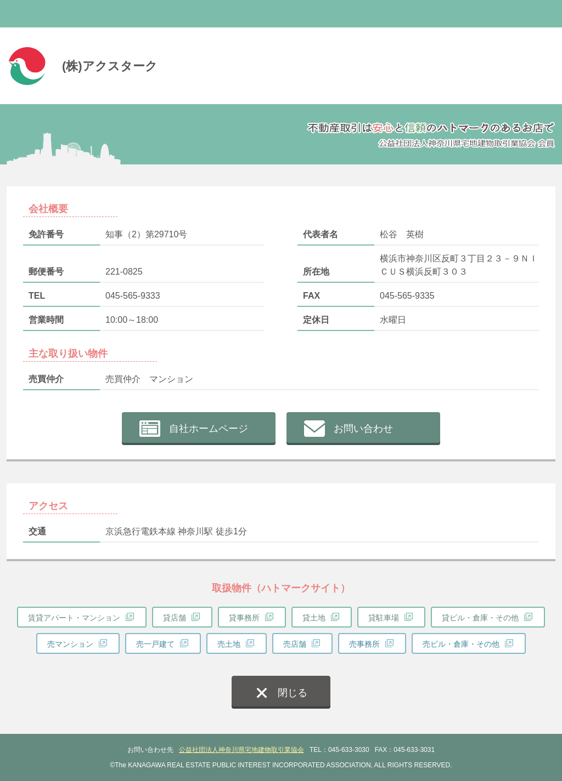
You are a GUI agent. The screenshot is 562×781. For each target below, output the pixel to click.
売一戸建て (155, 644)
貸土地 (313, 617)
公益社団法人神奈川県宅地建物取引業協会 (241, 750)
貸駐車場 (383, 617)
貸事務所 (244, 617)
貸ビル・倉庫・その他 (480, 617)
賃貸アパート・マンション (74, 617)
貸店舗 (174, 617)
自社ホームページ (208, 428)
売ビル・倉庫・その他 (461, 644)
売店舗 (294, 644)
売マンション (70, 644)
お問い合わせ (363, 428)
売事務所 (364, 644)
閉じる (292, 692)
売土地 (228, 644)
